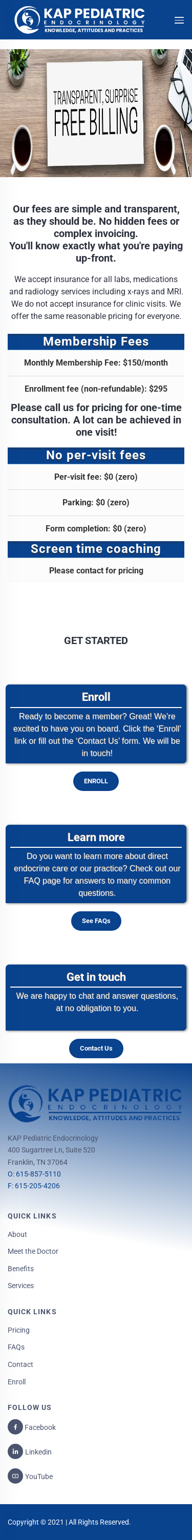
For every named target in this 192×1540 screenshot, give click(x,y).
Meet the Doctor (33, 1251)
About (17, 1234)
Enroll (17, 1382)
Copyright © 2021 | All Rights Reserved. (69, 1522)
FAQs (16, 1347)
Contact (20, 1364)
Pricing (19, 1330)
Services (21, 1285)
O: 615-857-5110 (34, 1174)
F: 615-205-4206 (34, 1186)
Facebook (39, 1427)
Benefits (21, 1269)
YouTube (39, 1476)
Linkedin (38, 1452)
